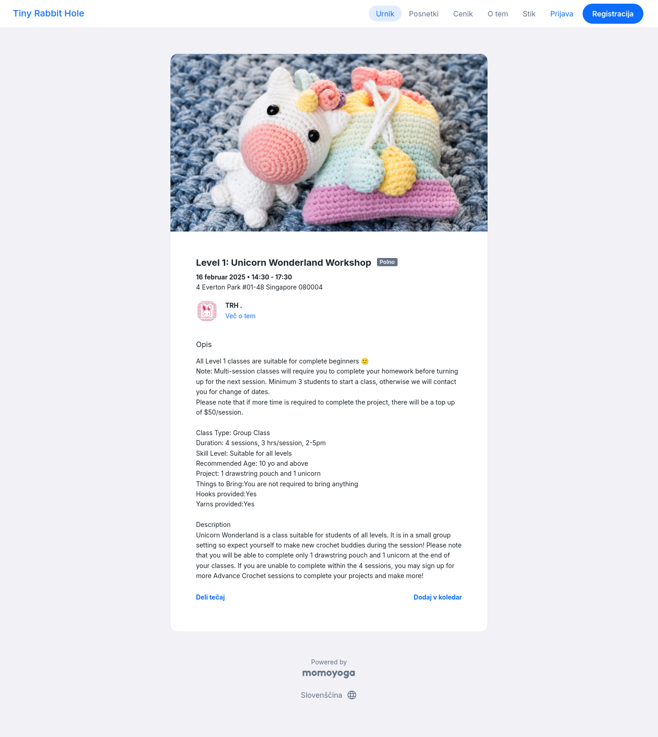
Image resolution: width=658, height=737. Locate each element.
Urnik (385, 13)
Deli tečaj (210, 597)
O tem (498, 13)
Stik (529, 13)
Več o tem (240, 316)
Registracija (613, 13)
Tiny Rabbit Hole (49, 13)
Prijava (561, 13)
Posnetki (424, 13)
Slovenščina (329, 695)
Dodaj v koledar (438, 597)
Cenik (463, 13)
